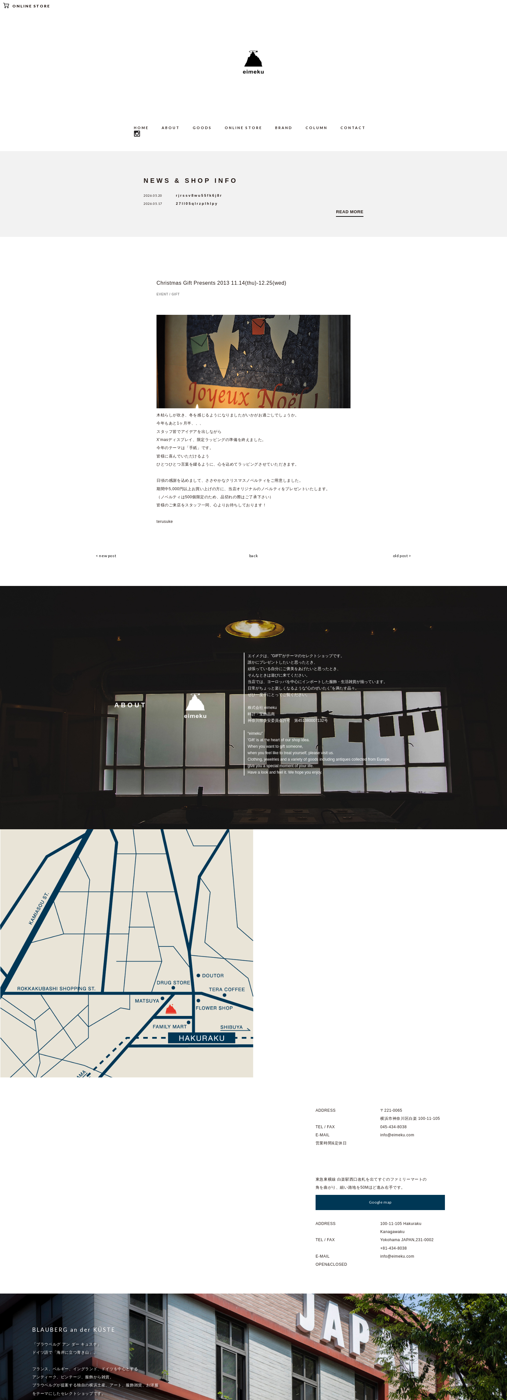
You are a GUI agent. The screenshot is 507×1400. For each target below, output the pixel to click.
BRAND (284, 128)
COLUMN (317, 128)
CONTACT (353, 128)
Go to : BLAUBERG (58, 1217)
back (253, 556)
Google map (380, 953)
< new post (105, 556)
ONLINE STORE (26, 5)
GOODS (202, 128)
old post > (403, 556)
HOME (141, 128)
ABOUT (171, 128)
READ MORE (349, 212)
